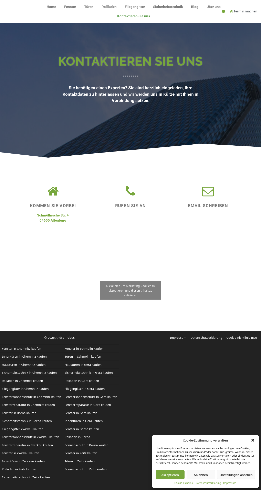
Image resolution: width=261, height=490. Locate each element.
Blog (194, 7)
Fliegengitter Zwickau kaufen (22, 429)
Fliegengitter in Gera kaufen (85, 389)
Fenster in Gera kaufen (81, 413)
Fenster (70, 7)
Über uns (214, 7)
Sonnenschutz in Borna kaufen (86, 445)
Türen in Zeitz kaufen (80, 461)
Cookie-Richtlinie (184, 483)
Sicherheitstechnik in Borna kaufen (27, 421)
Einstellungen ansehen (236, 475)
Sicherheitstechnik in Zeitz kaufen (26, 477)
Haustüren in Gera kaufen (83, 365)
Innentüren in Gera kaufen (84, 421)
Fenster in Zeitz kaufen (81, 453)
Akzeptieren (170, 475)
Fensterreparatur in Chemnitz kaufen (28, 405)
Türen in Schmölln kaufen (83, 356)
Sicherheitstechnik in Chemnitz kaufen (29, 372)
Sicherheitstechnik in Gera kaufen (89, 372)
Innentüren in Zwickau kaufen (23, 461)
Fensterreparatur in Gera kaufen (88, 405)
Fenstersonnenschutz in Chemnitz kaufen (31, 397)
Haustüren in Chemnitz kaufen (24, 365)
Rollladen (109, 7)
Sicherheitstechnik (168, 7)
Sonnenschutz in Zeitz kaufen (86, 469)
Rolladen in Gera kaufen (82, 381)
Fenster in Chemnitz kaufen (21, 348)
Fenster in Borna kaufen (19, 413)
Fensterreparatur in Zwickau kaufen (27, 445)
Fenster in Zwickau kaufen (20, 453)
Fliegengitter (135, 7)
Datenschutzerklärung (208, 483)
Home (51, 7)
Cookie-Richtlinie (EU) (242, 337)
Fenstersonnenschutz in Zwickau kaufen (30, 437)
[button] (253, 440)
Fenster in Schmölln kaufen (84, 348)
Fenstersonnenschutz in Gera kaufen (91, 397)
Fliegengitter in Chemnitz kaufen (25, 389)
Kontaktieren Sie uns (133, 16)
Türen (88, 7)
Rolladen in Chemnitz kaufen (22, 381)
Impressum (229, 483)
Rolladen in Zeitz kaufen (19, 469)
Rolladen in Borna (77, 437)
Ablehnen (201, 475)
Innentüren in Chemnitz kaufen (24, 356)
